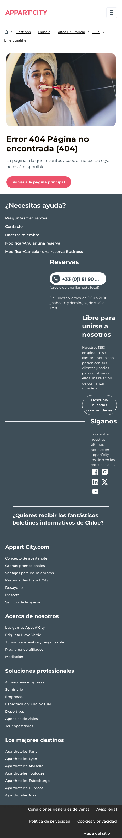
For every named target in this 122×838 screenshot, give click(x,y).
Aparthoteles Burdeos (24, 788)
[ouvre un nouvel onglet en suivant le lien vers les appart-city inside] (104, 450)
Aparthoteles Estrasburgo (27, 780)
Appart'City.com (27, 547)
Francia (44, 32)
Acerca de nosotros (32, 616)
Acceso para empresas (24, 682)
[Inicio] (6, 32)
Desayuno (14, 587)
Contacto (14, 226)
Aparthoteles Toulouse (24, 773)
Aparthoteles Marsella (24, 766)
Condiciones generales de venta (59, 809)
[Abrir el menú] (111, 12)
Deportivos (14, 711)
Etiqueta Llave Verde (23, 635)
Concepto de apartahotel (26, 558)
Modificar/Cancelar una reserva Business (44, 251)
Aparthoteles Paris (21, 751)
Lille (96, 32)
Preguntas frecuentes (26, 218)
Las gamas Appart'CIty (25, 627)
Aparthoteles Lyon (21, 758)
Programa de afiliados (24, 649)
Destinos (23, 32)
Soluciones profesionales (39, 671)
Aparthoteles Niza (21, 795)
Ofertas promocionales (25, 565)
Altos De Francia (71, 32)
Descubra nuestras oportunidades (99, 405)
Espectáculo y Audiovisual (28, 704)
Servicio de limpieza (22, 602)
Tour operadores (19, 726)
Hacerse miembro (22, 234)
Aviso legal (106, 809)
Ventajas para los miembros (29, 573)
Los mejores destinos (34, 740)
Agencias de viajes (21, 719)
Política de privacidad (50, 821)
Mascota (12, 595)
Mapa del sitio (96, 833)
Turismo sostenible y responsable (34, 642)
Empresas (14, 697)
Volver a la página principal (39, 182)
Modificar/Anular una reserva (32, 243)
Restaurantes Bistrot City (26, 580)
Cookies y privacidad (97, 821)
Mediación (14, 657)
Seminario (14, 689)
